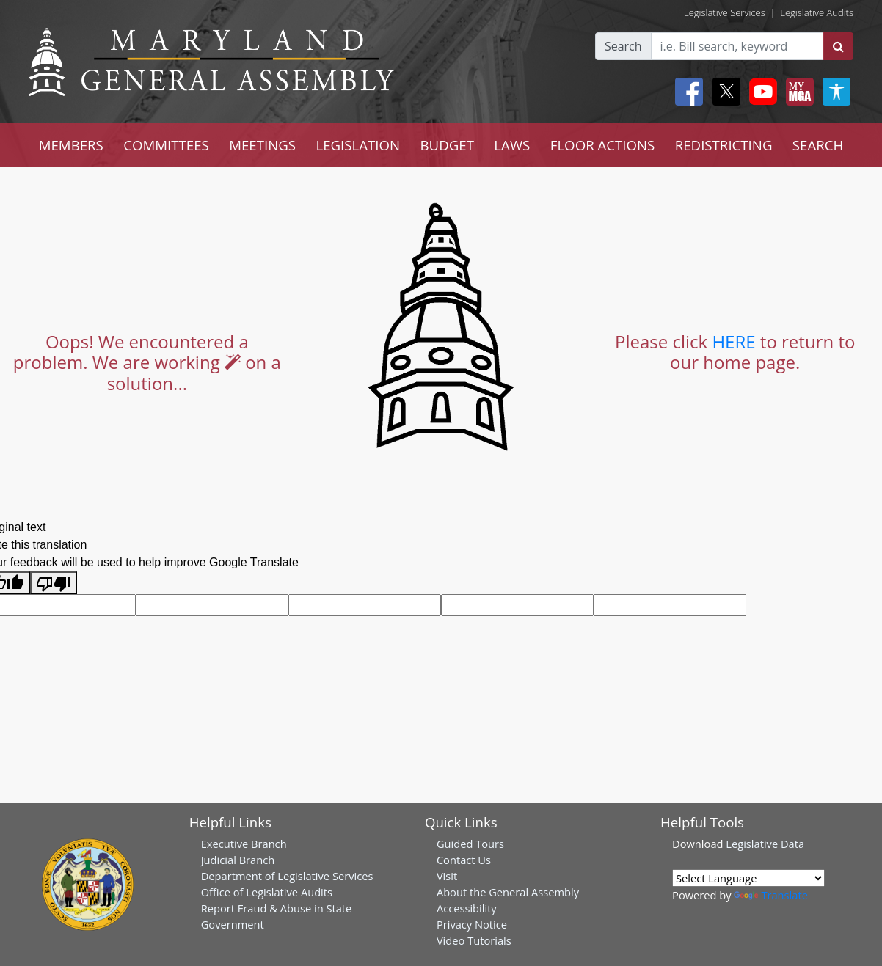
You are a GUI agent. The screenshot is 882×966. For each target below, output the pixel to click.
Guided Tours (470, 843)
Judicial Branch (238, 859)
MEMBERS (71, 145)
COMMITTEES (166, 145)
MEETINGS (262, 145)
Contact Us (464, 859)
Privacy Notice (472, 924)
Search (623, 46)
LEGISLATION (358, 145)
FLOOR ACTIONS (602, 145)
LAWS (512, 145)
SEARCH (817, 145)
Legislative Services (724, 12)
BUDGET (447, 145)
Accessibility (467, 908)
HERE (733, 341)
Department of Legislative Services (287, 875)
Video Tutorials (474, 940)
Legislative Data (765, 843)
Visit (447, 875)
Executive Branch (244, 843)
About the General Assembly (508, 892)
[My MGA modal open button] (797, 92)
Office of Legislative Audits (266, 892)
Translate (770, 895)
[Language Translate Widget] (748, 878)
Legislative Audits (816, 12)
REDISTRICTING (724, 145)
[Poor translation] (53, 582)
